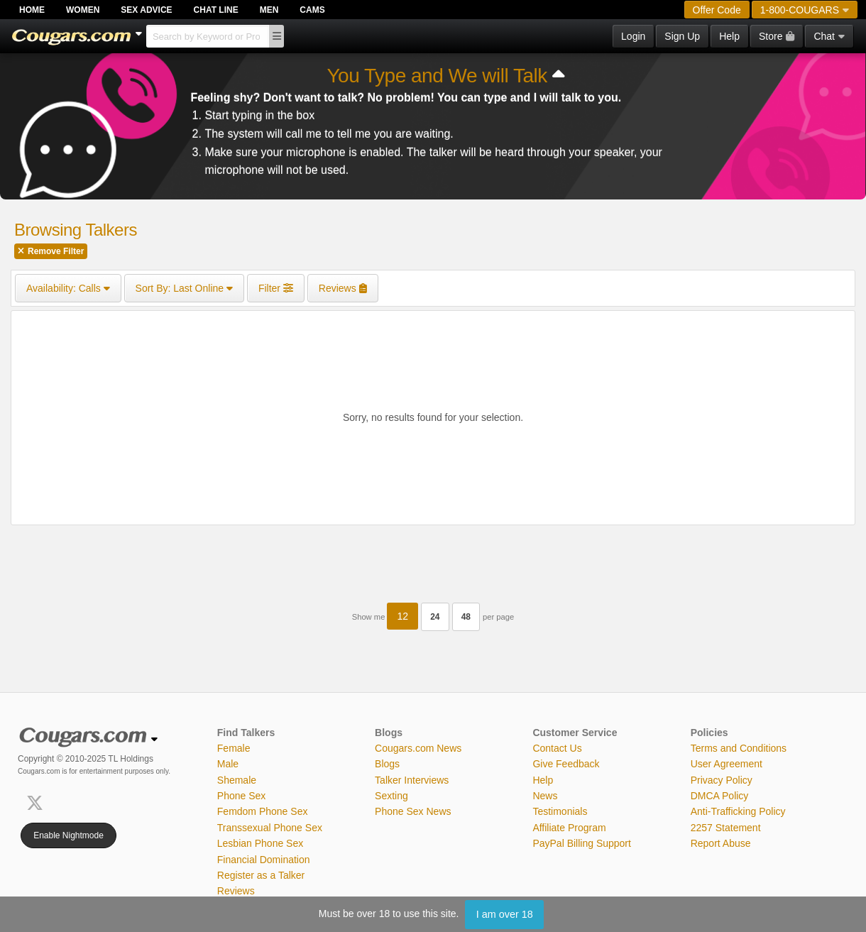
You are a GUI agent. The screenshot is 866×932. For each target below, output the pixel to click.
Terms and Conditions (738, 748)
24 (434, 617)
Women (82, 10)
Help (729, 36)
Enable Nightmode (68, 835)
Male (228, 763)
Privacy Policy (721, 780)
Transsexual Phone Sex (269, 827)
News (544, 795)
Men (269, 10)
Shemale (236, 780)
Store (776, 36)
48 (466, 617)
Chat (829, 36)
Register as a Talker (261, 875)
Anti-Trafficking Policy (738, 811)
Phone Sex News (413, 811)
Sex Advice (146, 10)
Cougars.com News (418, 748)
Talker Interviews (412, 780)
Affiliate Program (568, 827)
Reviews (236, 891)
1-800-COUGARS (804, 10)
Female (234, 748)
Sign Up (682, 36)
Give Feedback (565, 763)
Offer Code (717, 10)
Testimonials (559, 811)
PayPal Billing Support (581, 843)
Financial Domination (263, 859)
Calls (68, 288)
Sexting (391, 795)
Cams (312, 10)
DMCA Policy (720, 795)
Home (32, 10)
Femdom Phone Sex (262, 811)
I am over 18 (504, 914)
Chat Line (216, 10)
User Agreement (726, 763)
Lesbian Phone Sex (260, 843)
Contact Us (556, 748)
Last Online (184, 288)
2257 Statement (726, 827)
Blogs (387, 763)
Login (633, 36)
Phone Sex (241, 795)
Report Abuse (721, 843)
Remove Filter (51, 251)
